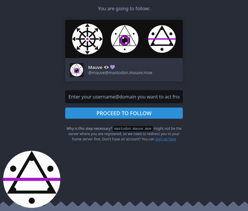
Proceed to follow (124, 113)
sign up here (165, 139)
